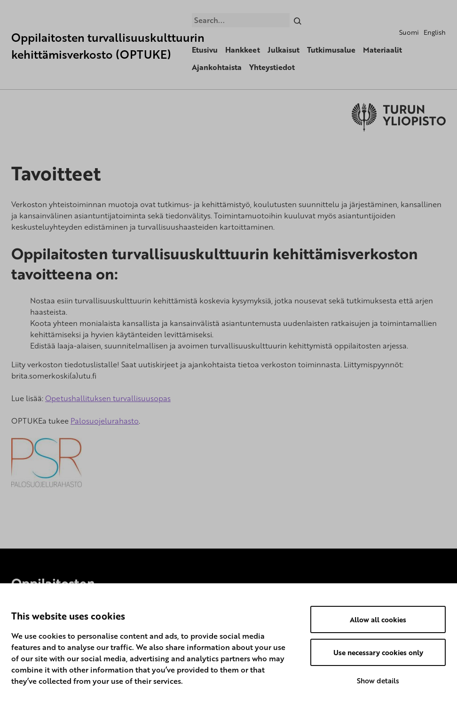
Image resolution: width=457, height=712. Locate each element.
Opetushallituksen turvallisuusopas (108, 398)
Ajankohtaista (217, 67)
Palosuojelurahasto (105, 420)
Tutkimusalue (331, 49)
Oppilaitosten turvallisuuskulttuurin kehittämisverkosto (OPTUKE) (108, 45)
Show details (378, 680)
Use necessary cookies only (378, 652)
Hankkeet (242, 49)
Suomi (409, 32)
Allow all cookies (378, 619)
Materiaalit (382, 49)
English (435, 32)
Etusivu (205, 49)
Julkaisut (283, 49)
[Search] (297, 20)
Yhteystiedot (272, 67)
